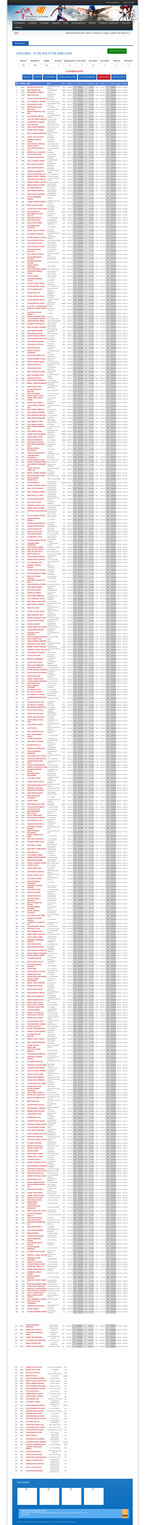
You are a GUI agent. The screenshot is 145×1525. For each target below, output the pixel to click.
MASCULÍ (27, 77)
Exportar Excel (117, 51)
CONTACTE (18, 27)
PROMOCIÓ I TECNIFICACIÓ (108, 23)
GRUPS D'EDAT (119, 77)
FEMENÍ (37, 77)
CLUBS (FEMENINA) (87, 77)
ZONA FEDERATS (113, 2)
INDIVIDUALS (103, 77)
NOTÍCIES (92, 23)
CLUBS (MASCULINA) (67, 77)
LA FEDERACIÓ (19, 23)
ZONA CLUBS (128, 2)
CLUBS (65, 23)
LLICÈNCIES (32, 23)
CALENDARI (44, 23)
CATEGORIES (49, 77)
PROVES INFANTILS (78, 23)
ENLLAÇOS (126, 23)
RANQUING (56, 23)
